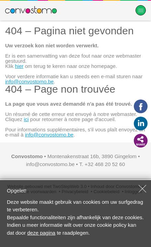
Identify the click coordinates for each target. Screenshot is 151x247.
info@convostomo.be (29, 81)
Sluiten (142, 188)
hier (19, 66)
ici (26, 119)
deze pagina (41, 233)
